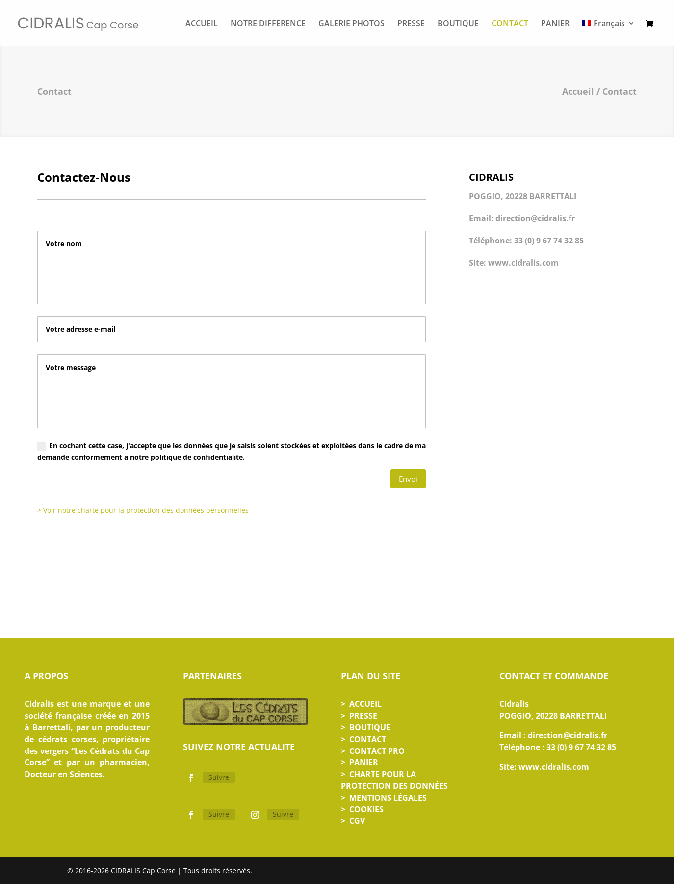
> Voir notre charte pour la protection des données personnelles (143, 510)
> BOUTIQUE (365, 727)
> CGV (353, 820)
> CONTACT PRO (373, 751)
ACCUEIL (201, 24)
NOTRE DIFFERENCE (268, 24)
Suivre (218, 777)
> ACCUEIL (361, 703)
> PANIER (359, 762)
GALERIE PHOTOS (351, 24)
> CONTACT (363, 739)
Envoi (408, 478)
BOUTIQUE (458, 24)
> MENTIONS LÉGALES (384, 797)
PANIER (555, 24)
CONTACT (510, 24)
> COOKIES (362, 809)
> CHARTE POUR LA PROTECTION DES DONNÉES (394, 780)
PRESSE (411, 24)
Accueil (578, 91)
